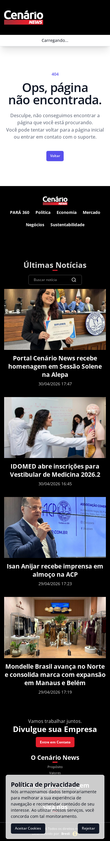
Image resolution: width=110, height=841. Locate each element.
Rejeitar (88, 828)
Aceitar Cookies (28, 828)
